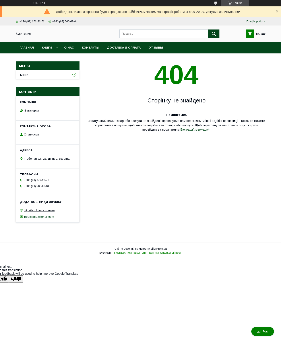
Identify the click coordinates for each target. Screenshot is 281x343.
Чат (263, 331)
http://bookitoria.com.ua (39, 210)
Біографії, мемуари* (194, 129)
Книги (47, 47)
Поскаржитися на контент (130, 252)
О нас (69, 47)
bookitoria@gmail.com (39, 216)
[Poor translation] (16, 279)
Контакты (90, 47)
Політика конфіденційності (165, 252)
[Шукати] (213, 33)
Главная (27, 47)
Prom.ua (161, 248)
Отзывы (156, 47)
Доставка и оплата (124, 47)
